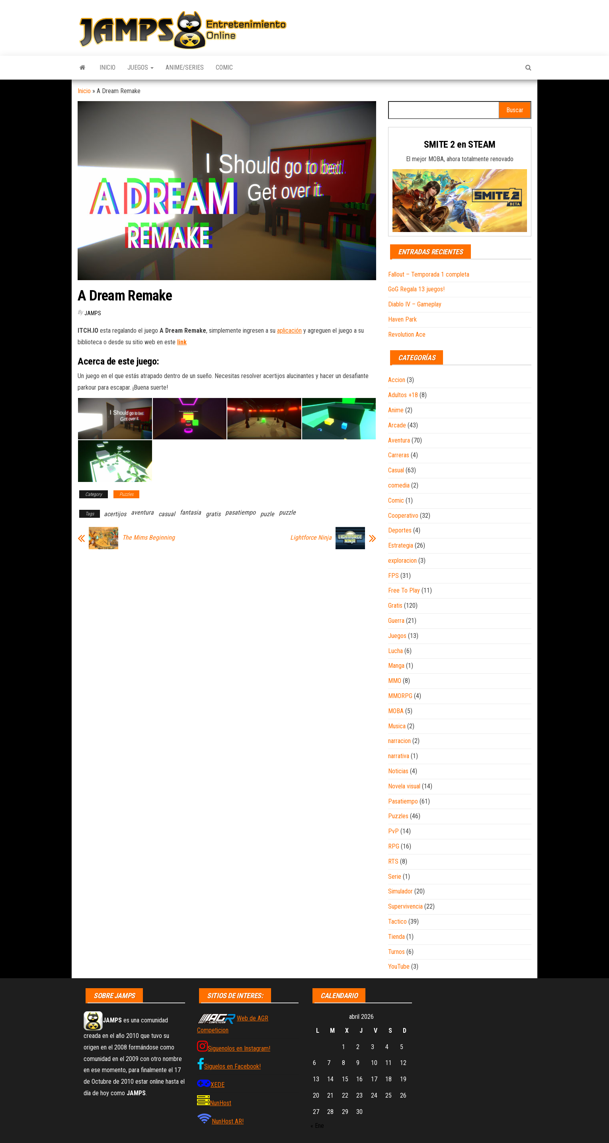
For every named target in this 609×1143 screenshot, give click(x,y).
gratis (213, 514)
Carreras (398, 455)
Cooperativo (403, 515)
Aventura (399, 440)
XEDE (217, 1084)
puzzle (287, 512)
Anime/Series (185, 67)
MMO (394, 681)
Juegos (140, 67)
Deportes (400, 530)
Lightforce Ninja (311, 537)
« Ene (317, 1125)
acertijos (115, 514)
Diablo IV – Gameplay (414, 304)
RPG (393, 846)
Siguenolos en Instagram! (239, 1048)
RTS (393, 861)
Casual (396, 470)
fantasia (190, 512)
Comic (224, 67)
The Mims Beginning (148, 537)
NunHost (220, 1103)
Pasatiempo (403, 801)
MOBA (396, 711)
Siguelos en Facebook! (232, 1066)
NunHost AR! (228, 1121)
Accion (396, 380)
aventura (142, 512)
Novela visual (404, 786)
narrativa (398, 756)
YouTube (399, 966)
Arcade (397, 425)
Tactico (397, 921)
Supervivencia (405, 906)
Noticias (398, 771)
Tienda (396, 936)
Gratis (395, 605)
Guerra (396, 620)
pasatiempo (240, 512)
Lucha (395, 651)
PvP (393, 831)
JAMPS (92, 313)
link (182, 342)
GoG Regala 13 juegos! (416, 289)
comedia (399, 485)
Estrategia (400, 545)
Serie (394, 876)
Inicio (107, 67)
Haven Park (402, 319)
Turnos (396, 952)
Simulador (400, 891)
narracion (399, 741)
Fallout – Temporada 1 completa (428, 274)
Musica (397, 726)
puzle (267, 514)
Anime (396, 410)
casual (166, 514)
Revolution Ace (407, 334)
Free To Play (404, 590)
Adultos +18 (403, 395)
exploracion (402, 560)
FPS (393, 575)
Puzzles (126, 494)
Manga (396, 665)
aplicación (289, 330)
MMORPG (400, 696)
